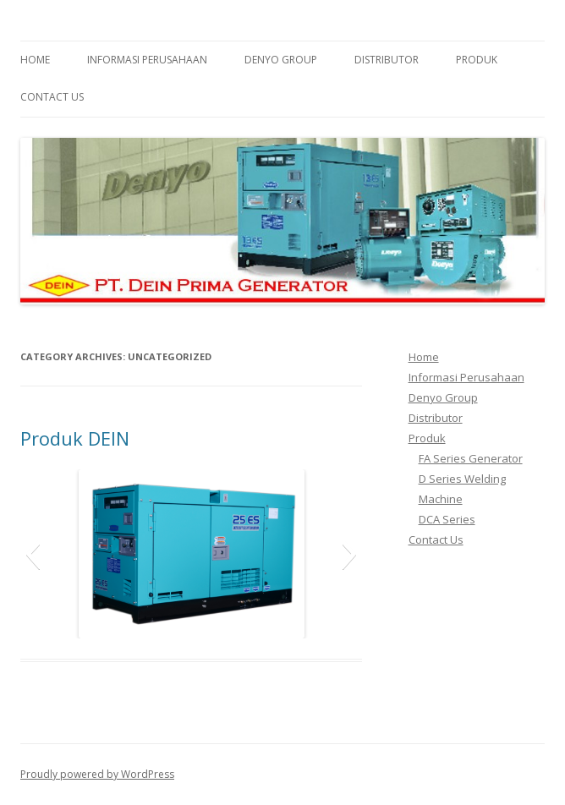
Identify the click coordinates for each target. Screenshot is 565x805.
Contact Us (52, 97)
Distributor (386, 59)
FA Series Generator (471, 458)
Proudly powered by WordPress (97, 774)
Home (35, 59)
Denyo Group (280, 59)
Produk (476, 59)
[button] (33, 554)
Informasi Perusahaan (147, 59)
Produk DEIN (74, 438)
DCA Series (447, 519)
